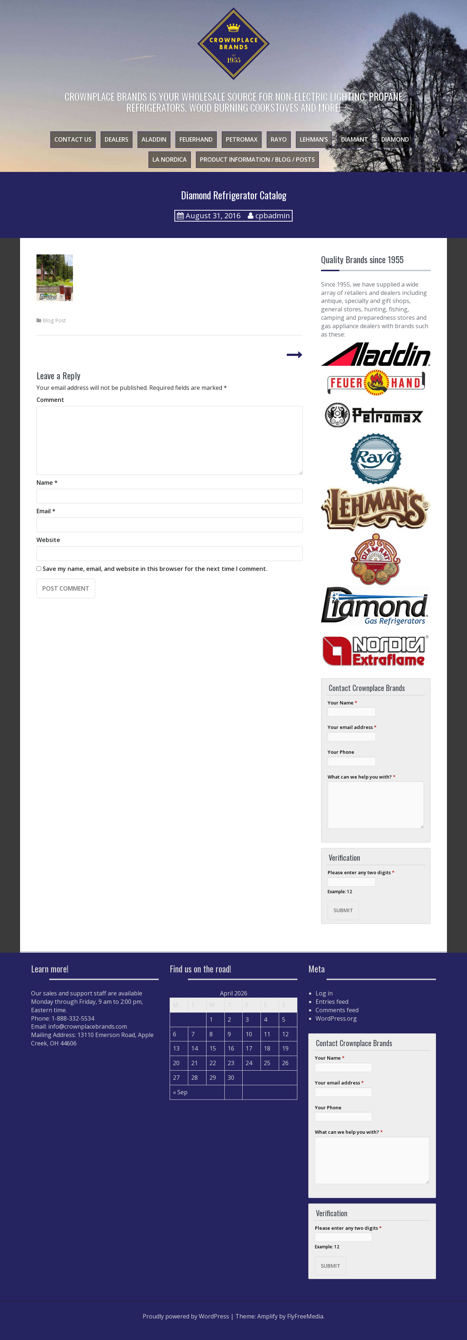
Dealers (116, 139)
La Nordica (170, 159)
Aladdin (154, 139)
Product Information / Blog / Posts (257, 159)
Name (47, 483)
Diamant (354, 139)
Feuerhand (196, 139)
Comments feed (337, 1010)
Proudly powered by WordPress (186, 1316)
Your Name (342, 702)
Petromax (242, 139)
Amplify (267, 1316)
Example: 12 (340, 891)
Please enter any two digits (361, 872)
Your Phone (341, 752)
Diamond (395, 139)
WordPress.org (336, 1018)
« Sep (180, 1092)
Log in (324, 993)
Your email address (352, 727)
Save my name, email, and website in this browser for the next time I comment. (155, 569)
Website (48, 540)
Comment (50, 400)
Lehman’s (314, 139)
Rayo (279, 139)
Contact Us (73, 139)
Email (45, 511)
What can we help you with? (361, 776)
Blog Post (54, 320)
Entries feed (332, 1002)
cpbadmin (272, 215)
